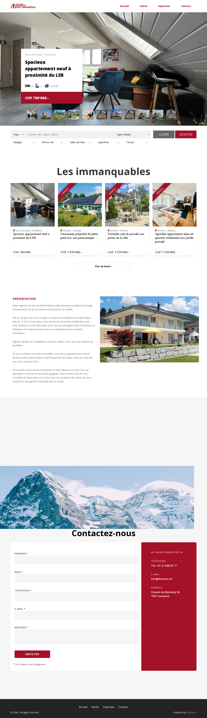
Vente (143, 6)
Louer (164, 134)
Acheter (186, 134)
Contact (186, 6)
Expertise (164, 6)
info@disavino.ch (161, 579)
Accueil (124, 6)
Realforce (191, 712)
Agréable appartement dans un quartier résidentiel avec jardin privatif (174, 237)
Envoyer (32, 654)
